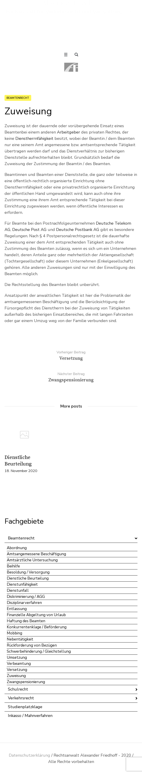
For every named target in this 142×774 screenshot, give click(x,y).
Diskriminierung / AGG (26, 596)
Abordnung (17, 548)
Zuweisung (16, 675)
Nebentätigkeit (20, 639)
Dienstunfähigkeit (22, 584)
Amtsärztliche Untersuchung (32, 560)
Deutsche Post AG (29, 229)
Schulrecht (18, 689)
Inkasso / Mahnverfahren (30, 715)
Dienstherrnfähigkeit (34, 138)
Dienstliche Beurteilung (28, 578)
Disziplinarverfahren (24, 602)
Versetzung (17, 669)
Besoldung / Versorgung (28, 572)
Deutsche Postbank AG (77, 229)
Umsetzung (17, 657)
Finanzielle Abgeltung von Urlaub (36, 614)
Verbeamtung (19, 663)
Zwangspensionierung (26, 681)
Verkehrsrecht (21, 698)
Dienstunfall (18, 590)
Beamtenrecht (18, 98)
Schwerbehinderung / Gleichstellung (39, 651)
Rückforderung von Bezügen (32, 645)
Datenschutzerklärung (29, 755)
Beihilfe (13, 566)
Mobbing (14, 633)
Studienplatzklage (25, 707)
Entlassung (17, 608)
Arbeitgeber (68, 132)
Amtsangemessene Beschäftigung (36, 554)
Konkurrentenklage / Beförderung (36, 627)
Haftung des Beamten (26, 621)
